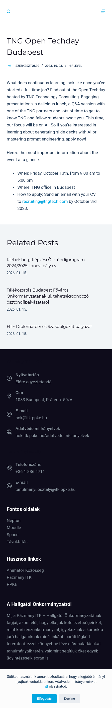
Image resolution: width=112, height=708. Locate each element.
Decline (69, 698)
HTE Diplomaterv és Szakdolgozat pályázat (49, 326)
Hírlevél (75, 66)
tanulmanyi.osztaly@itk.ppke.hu (46, 489)
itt (46, 686)
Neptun (14, 520)
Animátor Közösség (25, 570)
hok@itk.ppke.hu (31, 417)
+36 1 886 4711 (30, 471)
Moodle (14, 527)
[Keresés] (9, 11)
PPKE (12, 584)
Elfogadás (44, 698)
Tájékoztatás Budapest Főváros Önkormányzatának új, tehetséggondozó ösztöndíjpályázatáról (48, 296)
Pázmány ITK (19, 577)
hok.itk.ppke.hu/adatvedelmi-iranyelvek (52, 435)
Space (13, 534)
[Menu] (103, 11)
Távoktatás (17, 541)
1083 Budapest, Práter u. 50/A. (44, 399)
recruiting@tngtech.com (45, 201)
